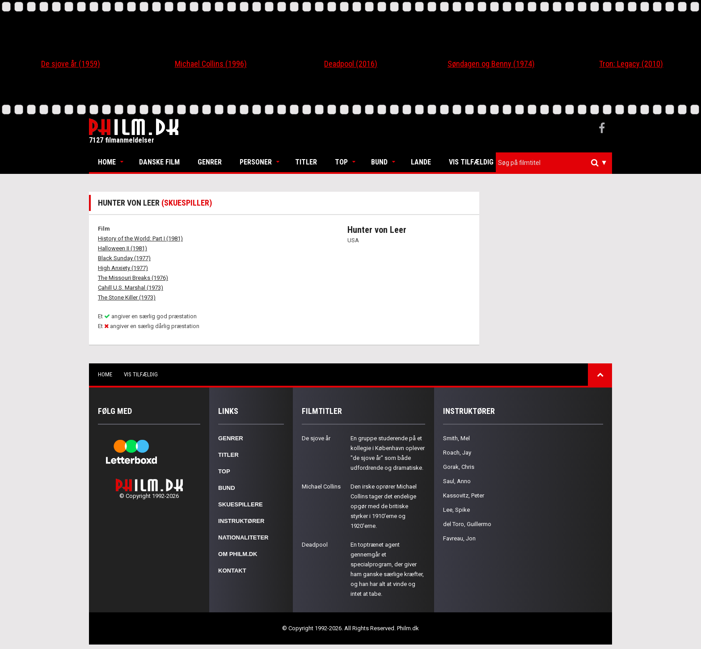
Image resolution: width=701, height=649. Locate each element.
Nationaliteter (243, 537)
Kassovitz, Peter (463, 495)
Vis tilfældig (471, 162)
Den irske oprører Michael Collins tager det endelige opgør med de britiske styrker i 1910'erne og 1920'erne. (383, 506)
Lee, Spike (456, 509)
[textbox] (556, 163)
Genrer (210, 162)
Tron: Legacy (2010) (631, 63)
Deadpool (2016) (350, 63)
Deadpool (315, 544)
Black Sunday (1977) (124, 258)
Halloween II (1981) (122, 248)
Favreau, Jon (459, 538)
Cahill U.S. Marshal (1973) (130, 287)
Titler (306, 162)
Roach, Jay (457, 452)
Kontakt (232, 570)
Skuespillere (240, 504)
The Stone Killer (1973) (127, 297)
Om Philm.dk (237, 554)
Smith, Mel (456, 438)
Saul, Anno (457, 481)
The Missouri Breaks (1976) (133, 277)
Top (341, 162)
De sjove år (316, 438)
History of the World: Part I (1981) (140, 238)
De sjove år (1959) (70, 63)
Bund (379, 162)
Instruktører (241, 521)
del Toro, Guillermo (467, 524)
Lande (421, 162)
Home (107, 162)
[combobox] (554, 162)
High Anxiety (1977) (123, 268)
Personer (256, 162)
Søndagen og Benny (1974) (491, 63)
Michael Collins (321, 486)
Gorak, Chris (458, 467)
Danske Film (159, 162)
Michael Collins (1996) (211, 63)
